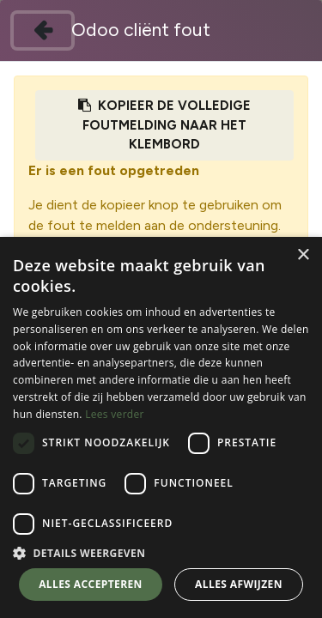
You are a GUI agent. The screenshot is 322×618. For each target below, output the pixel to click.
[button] (161, 552)
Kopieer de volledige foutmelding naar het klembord (164, 125)
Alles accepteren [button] (91, 584)
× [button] (302, 255)
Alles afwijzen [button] (239, 584)
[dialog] (161, 427)
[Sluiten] (42, 30)
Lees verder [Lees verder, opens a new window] (114, 414)
